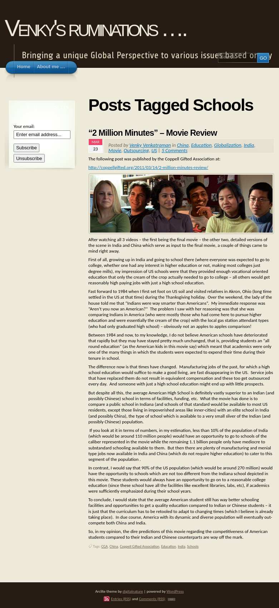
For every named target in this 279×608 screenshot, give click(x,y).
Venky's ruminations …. (95, 28)
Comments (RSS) (152, 598)
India (249, 145)
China (183, 145)
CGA (104, 546)
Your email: (24, 126)
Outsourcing (136, 150)
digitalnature (133, 591)
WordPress (175, 591)
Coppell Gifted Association (139, 546)
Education (201, 145)
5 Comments (174, 150)
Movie (114, 150)
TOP (171, 599)
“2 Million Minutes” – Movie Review (152, 133)
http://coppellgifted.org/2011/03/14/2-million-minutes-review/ (148, 167)
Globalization (227, 145)
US (154, 150)
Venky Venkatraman (150, 145)
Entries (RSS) (121, 598)
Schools (193, 546)
